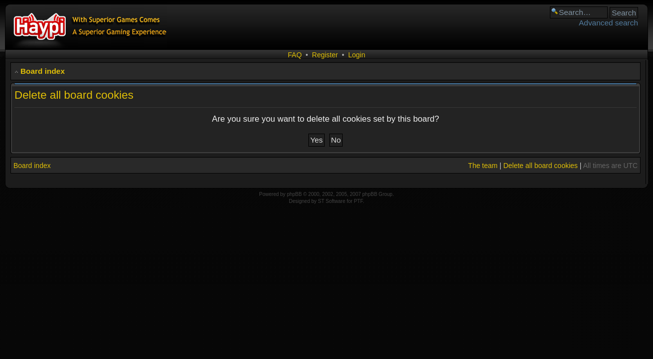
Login (356, 55)
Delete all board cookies (540, 166)
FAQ (295, 55)
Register (325, 55)
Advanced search (608, 22)
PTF (358, 201)
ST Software (331, 201)
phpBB (294, 194)
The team (483, 166)
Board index (42, 71)
